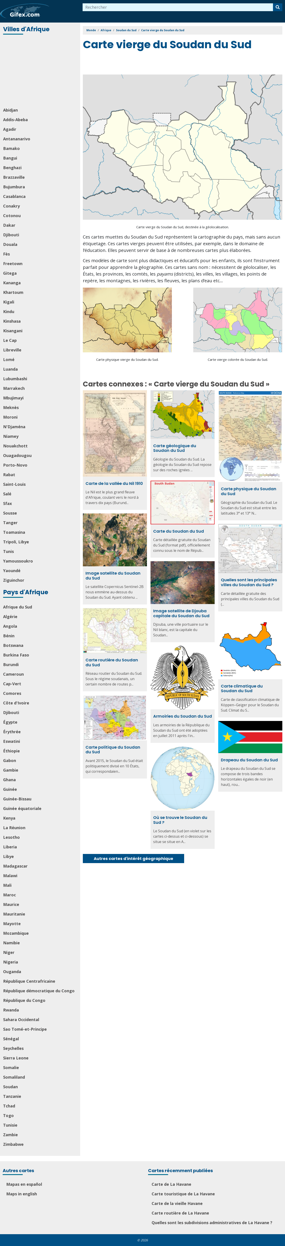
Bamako (11, 148)
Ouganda (12, 971)
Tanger (10, 522)
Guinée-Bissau (17, 799)
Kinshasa (12, 321)
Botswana (13, 645)
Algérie (10, 616)
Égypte (10, 722)
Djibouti (11, 234)
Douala (10, 244)
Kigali (8, 302)
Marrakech (14, 388)
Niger (8, 952)
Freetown (12, 263)
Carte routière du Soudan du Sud (112, 662)
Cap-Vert (12, 683)
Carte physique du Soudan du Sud (248, 491)
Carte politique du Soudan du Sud (113, 749)
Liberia (10, 846)
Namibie (11, 942)
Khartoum (13, 292)
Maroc (9, 894)
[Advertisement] (40, 71)
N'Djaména (14, 426)
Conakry (11, 206)
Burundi (11, 664)
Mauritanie (14, 914)
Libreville (12, 350)
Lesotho (11, 837)
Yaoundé (11, 570)
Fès (6, 254)
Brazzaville (14, 177)
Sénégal (11, 1038)
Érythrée (12, 731)
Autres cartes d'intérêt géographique (133, 858)
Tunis (8, 551)
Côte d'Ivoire (16, 703)
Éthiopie (11, 751)
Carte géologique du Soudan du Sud (174, 448)
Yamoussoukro (18, 561)
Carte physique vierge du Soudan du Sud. (127, 359)
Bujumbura (14, 186)
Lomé (8, 359)
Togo (8, 1115)
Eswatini (11, 741)
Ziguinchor (13, 580)
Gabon (9, 760)
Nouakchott (15, 446)
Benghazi (12, 167)
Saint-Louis (14, 484)
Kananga (12, 282)
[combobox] (178, 7)
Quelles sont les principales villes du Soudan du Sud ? (249, 582)
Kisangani (12, 330)
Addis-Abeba (15, 119)
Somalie (11, 1067)
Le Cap (10, 340)
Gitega (10, 273)
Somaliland (14, 1077)
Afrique (106, 30)
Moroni (10, 417)
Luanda (10, 369)
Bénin (8, 635)
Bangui (10, 158)
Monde (91, 30)
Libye (8, 856)
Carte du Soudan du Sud (178, 531)
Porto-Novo (15, 465)
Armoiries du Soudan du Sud (182, 716)
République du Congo (24, 1000)
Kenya (9, 818)
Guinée (10, 789)
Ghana (9, 779)
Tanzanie (12, 1096)
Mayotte (12, 923)
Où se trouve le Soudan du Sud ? (180, 820)
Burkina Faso (16, 655)
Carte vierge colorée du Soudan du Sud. (238, 359)
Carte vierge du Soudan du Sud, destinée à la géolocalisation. (182, 227)
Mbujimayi (13, 398)
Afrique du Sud (17, 607)
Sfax (7, 503)
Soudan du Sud (126, 30)
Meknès (11, 407)
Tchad (9, 1106)
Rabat (9, 474)
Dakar (9, 225)
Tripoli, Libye (16, 541)
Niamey (10, 436)
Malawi (10, 875)
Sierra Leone (15, 1058)
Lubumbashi (15, 378)
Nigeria (10, 962)
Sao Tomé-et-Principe (25, 1029)
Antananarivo (16, 138)
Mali (7, 885)
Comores (12, 693)
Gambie (10, 770)
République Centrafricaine (29, 981)
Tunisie (10, 1125)
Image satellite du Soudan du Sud (113, 575)
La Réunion (14, 827)
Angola (10, 626)
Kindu (8, 311)
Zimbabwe (13, 1144)
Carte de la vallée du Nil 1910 (114, 483)
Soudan (10, 1086)
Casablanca (14, 196)
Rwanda (11, 1010)
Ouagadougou (17, 455)
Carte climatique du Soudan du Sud (242, 688)
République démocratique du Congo (39, 990)
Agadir (9, 129)
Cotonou (12, 215)
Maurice (11, 904)
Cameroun (13, 674)
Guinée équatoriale (22, 808)
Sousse (10, 513)
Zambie (10, 1134)
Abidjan (10, 110)
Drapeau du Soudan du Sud (249, 760)
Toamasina (14, 532)
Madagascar (15, 866)
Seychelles (13, 1048)
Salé (7, 493)
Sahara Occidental (21, 1019)
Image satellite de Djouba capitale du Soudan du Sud (181, 613)
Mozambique (16, 933)
